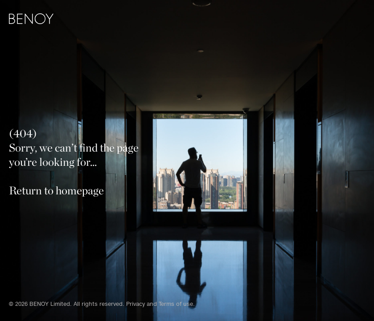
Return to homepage (56, 190)
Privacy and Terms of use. (160, 303)
